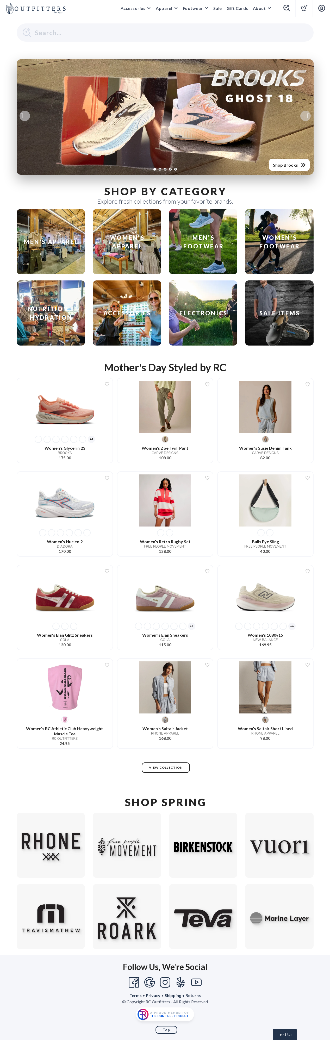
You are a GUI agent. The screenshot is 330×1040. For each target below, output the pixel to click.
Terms (135, 995)
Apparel (164, 8)
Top (166, 1030)
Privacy (153, 995)
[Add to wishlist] (107, 384)
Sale (217, 8)
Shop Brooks (285, 164)
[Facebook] (134, 982)
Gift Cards (237, 8)
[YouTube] (196, 982)
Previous (25, 116)
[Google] (149, 982)
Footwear (193, 8)
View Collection (166, 767)
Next (305, 116)
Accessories (133, 8)
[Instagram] (165, 982)
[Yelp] (181, 982)
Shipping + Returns (183, 995)
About (259, 8)
